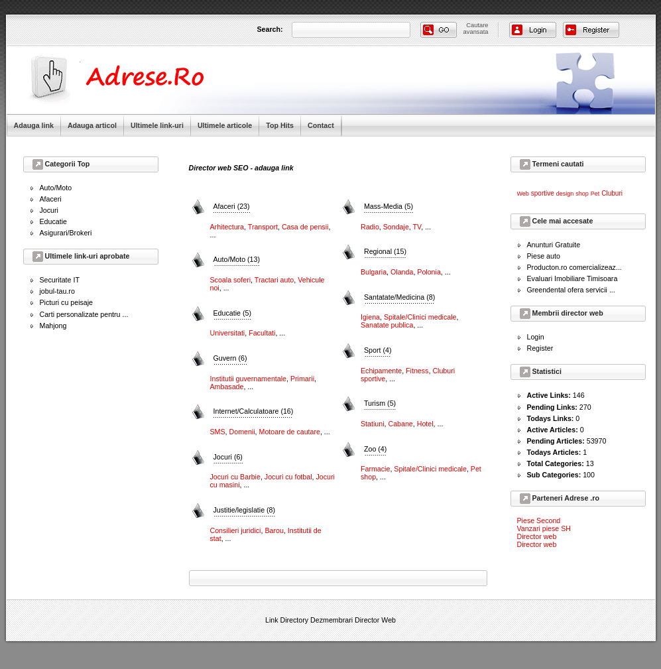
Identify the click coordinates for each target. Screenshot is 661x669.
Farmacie (375, 469)
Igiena (370, 317)
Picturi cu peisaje (66, 302)
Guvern (230, 358)
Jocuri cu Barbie (235, 477)
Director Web (375, 620)
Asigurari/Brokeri (66, 233)
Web (523, 193)
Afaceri (51, 199)
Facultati (262, 333)
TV (417, 227)
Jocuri (49, 210)
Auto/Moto (56, 188)
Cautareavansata (476, 28)
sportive (542, 193)
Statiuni (373, 424)
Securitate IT (60, 280)
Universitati (227, 333)
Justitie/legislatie (244, 510)
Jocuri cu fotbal (288, 477)
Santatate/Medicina (399, 297)
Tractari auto (274, 280)
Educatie (53, 221)
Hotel (425, 424)
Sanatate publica (387, 325)
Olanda (402, 272)
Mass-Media (388, 206)
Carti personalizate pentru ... (84, 314)
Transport (263, 227)
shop (582, 193)
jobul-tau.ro (57, 291)
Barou (274, 530)
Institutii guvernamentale (248, 379)
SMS (217, 432)
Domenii (242, 432)
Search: (270, 29)
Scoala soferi (230, 280)
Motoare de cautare (289, 432)
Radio (370, 227)
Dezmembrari (331, 620)
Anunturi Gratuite (554, 245)
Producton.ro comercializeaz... (574, 267)
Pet (595, 193)
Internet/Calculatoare (253, 411)
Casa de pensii (305, 227)
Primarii (302, 379)
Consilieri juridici (235, 530)
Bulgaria (374, 272)
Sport (377, 350)
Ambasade (227, 387)
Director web (537, 536)
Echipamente (381, 371)
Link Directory (286, 620)
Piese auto (543, 256)
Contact (321, 125)
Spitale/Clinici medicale (420, 317)
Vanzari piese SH (544, 528)
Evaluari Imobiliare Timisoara (572, 278)
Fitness (417, 371)
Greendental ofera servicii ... (571, 290)
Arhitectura (227, 227)
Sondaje (396, 227)
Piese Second (539, 520)
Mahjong (53, 326)
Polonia (429, 272)
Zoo (375, 449)
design (565, 193)
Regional (385, 251)
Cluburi (612, 193)
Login (535, 337)
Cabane (400, 424)
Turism (380, 403)
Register (540, 348)
